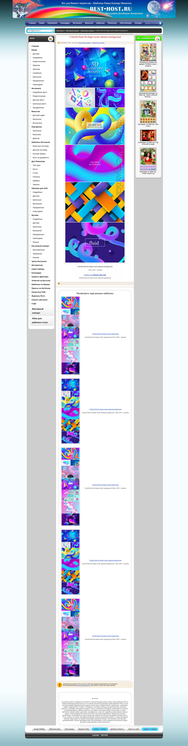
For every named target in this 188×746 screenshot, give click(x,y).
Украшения (37, 254)
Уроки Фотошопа (39, 261)
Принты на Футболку (41, 288)
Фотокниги (77, 23)
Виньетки (89, 23)
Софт (34, 304)
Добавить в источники (152, 23)
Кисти (35, 169)
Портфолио (52, 23)
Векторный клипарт (72, 30)
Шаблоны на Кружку (41, 284)
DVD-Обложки (126, 23)
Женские (36, 69)
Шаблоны (100, 23)
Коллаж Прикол (39, 154)
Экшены (36, 184)
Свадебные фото (40, 92)
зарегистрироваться (83, 685)
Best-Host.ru (60, 30)
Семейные (37, 73)
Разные (36, 242)
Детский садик (39, 115)
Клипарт (138, 23)
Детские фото (38, 100)
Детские (36, 54)
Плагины (36, 177)
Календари (65, 23)
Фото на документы (41, 158)
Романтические (39, 61)
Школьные (37, 77)
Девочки (36, 138)
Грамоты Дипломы (40, 277)
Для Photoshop (38, 161)
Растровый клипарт (40, 246)
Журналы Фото (38, 296)
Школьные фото (39, 104)
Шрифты (36, 181)
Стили (35, 173)
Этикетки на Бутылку (41, 280)
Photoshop (112, 23)
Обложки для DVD (40, 188)
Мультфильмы (39, 250)
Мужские (36, 65)
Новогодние (38, 84)
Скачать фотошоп (39, 300)
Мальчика (37, 134)
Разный (36, 257)
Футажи (35, 215)
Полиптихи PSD (39, 292)
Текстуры (36, 165)
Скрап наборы (38, 269)
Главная (32, 23)
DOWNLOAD (95, 275)
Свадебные (37, 58)
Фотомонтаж (37, 265)
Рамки (41, 23)
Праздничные (38, 81)
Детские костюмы (40, 150)
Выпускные (37, 123)
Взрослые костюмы (41, 146)
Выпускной (37, 231)
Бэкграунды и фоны (87, 30)
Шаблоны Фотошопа (41, 142)
